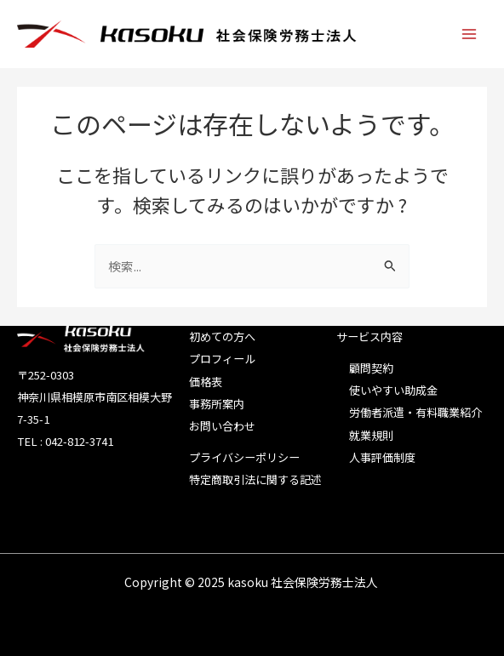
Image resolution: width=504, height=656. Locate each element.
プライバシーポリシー (244, 457)
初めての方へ (222, 336)
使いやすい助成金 (393, 390)
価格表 (205, 382)
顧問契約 (371, 368)
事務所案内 (216, 404)
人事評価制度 (382, 457)
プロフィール (222, 359)
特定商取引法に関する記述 (255, 479)
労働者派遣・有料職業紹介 (415, 412)
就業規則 (371, 435)
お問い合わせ (222, 426)
